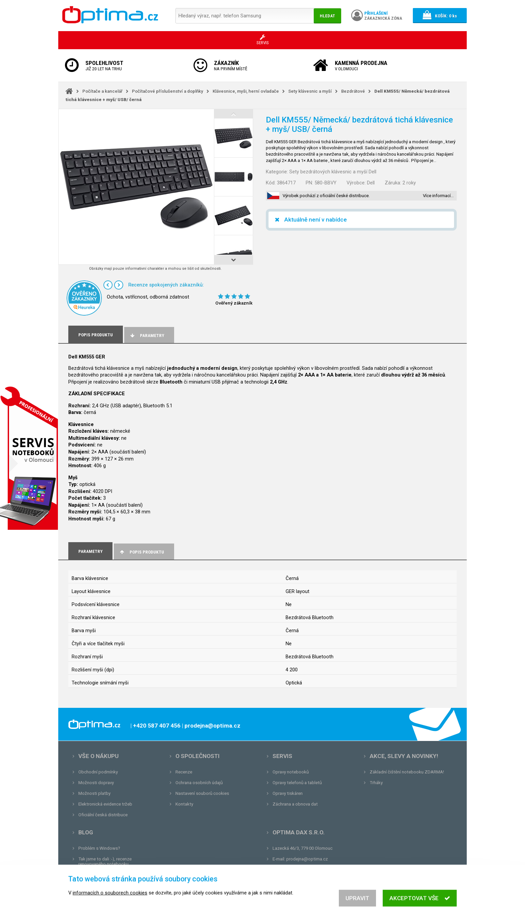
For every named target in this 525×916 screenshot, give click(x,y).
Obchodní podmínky (98, 771)
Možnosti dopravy (96, 782)
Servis (282, 756)
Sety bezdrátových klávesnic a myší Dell (332, 172)
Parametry (146, 335)
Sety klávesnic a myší (310, 91)
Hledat (327, 15)
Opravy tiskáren (288, 793)
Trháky (376, 782)
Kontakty (184, 804)
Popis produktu (141, 552)
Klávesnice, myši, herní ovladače (246, 91)
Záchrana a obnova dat (295, 804)
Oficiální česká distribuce (103, 814)
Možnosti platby (94, 793)
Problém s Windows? (99, 848)
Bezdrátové (353, 91)
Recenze (183, 771)
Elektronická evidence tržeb (105, 804)
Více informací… (438, 195)
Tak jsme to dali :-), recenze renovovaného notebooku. (105, 861)
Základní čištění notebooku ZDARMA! (407, 771)
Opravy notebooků (291, 771)
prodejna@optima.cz (307, 858)
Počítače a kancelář (102, 91)
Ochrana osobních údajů (199, 782)
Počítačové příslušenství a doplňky (167, 91)
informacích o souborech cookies (110, 903)
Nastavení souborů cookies (202, 793)
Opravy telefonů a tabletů (297, 782)
